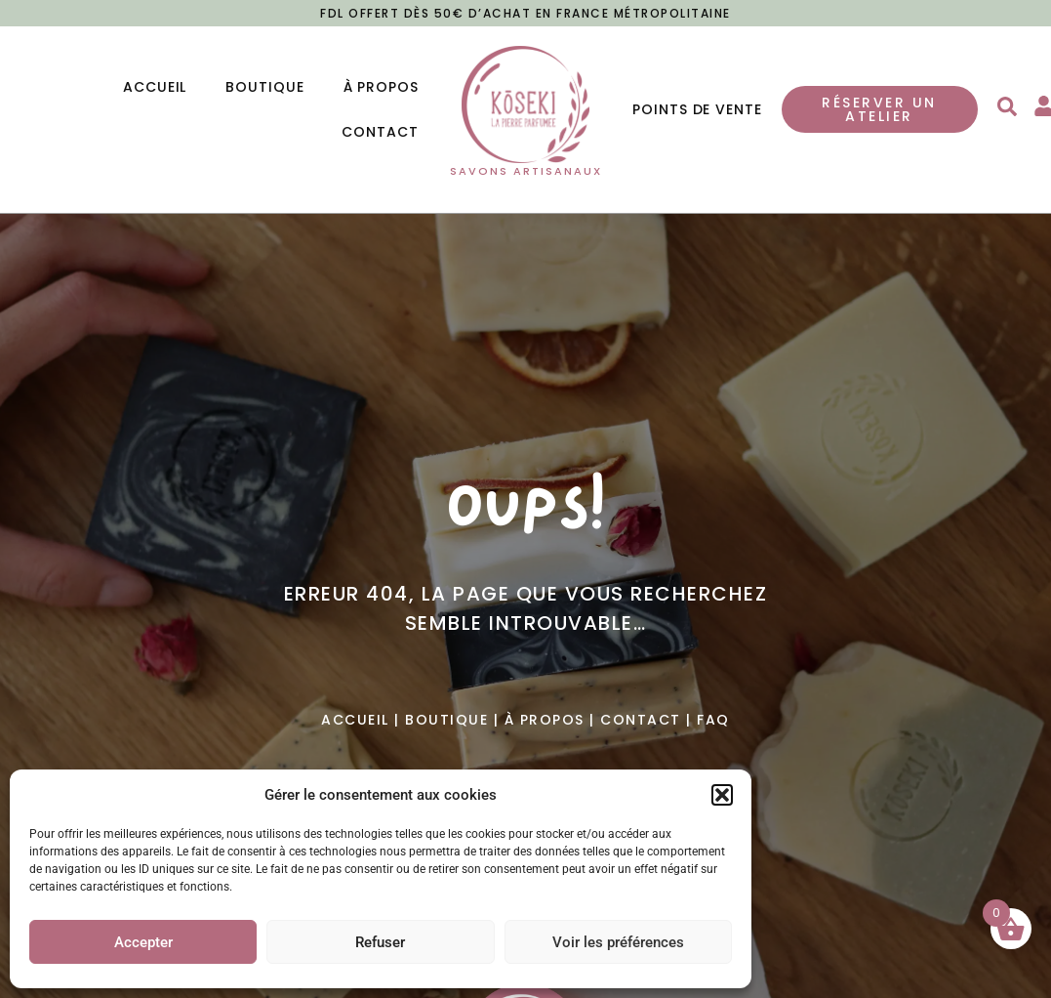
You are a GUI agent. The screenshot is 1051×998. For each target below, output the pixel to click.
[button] (722, 795)
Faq (713, 719)
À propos (381, 87)
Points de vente (697, 109)
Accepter (143, 942)
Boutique (264, 87)
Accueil (154, 87)
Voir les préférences (618, 942)
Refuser (380, 942)
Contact (380, 132)
